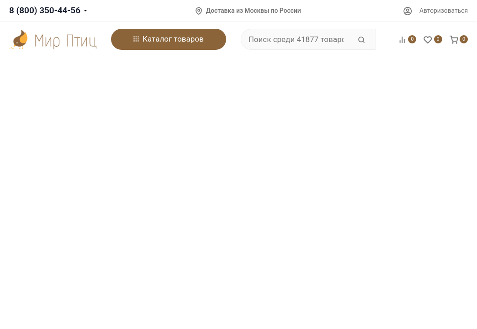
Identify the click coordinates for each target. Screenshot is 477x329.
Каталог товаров (168, 38)
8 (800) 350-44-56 (44, 10)
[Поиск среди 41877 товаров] (296, 39)
